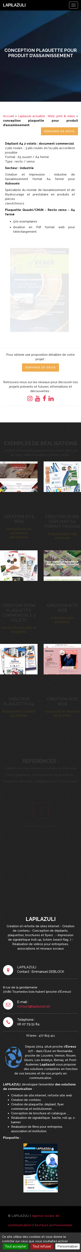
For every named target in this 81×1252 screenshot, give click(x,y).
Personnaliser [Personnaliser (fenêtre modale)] (67, 1246)
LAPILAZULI (14, 5)
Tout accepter (15, 1246)
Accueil (8, 116)
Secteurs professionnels (54, 1225)
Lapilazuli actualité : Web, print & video (46, 116)
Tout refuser (42, 1246)
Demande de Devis (59, 131)
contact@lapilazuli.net (33, 1006)
